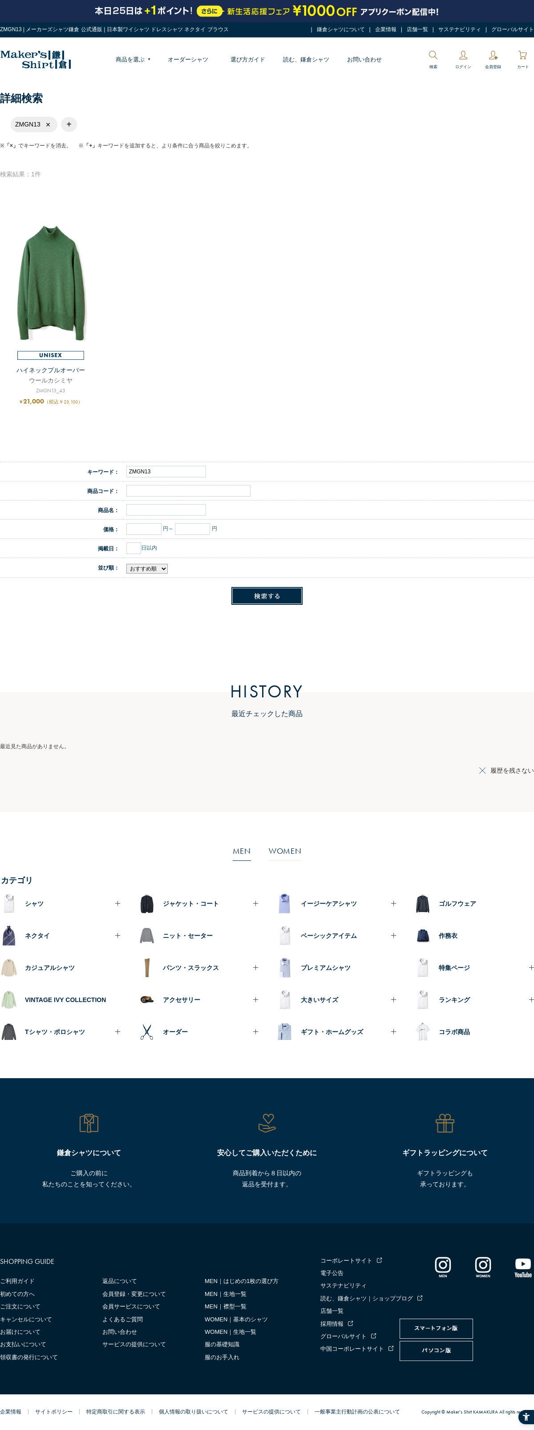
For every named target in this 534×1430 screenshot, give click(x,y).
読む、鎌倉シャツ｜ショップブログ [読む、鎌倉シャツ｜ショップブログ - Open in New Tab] (366, 1298)
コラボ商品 (454, 1031)
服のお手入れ (222, 1357)
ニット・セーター (188, 935)
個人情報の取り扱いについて (193, 1412)
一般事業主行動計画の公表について (357, 1412)
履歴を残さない (512, 770)
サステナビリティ (459, 29)
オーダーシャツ (188, 59)
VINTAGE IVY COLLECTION (65, 999)
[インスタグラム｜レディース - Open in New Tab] (483, 1266)
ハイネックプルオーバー (50, 370)
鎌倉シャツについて (341, 29)
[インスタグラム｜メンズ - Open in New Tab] (443, 1266)
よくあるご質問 (122, 1319)
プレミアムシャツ (326, 967)
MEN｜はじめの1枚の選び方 (242, 1281)
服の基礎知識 (222, 1344)
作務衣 (448, 935)
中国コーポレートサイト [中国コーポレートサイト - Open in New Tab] (352, 1348)
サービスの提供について (134, 1344)
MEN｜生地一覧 (226, 1294)
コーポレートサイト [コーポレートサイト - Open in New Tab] (346, 1260)
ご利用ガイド (17, 1281)
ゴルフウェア (457, 903)
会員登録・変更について (134, 1294)
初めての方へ (17, 1294)
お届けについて (20, 1331)
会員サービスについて (131, 1306)
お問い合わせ (364, 59)
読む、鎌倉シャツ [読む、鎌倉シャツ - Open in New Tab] (306, 59)
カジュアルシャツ (50, 967)
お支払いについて (23, 1344)
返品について (119, 1281)
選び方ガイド (248, 59)
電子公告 (332, 1273)
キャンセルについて (26, 1319)
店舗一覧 (417, 29)
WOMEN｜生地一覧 (230, 1331)
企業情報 (385, 29)
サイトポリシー (54, 1412)
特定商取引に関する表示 (115, 1412)
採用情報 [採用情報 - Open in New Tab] (332, 1323)
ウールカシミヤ (51, 380)
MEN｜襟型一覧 (226, 1306)
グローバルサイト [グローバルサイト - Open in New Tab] (512, 29)
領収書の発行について (29, 1357)
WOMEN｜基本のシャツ (236, 1319)
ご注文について (20, 1306)
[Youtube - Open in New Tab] (523, 1266)
